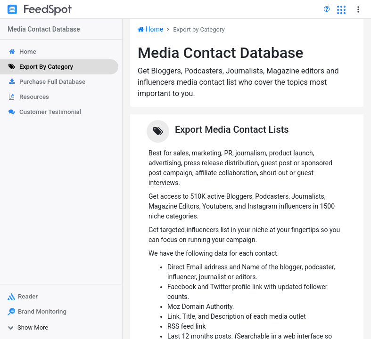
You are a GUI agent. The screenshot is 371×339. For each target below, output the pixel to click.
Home (150, 29)
